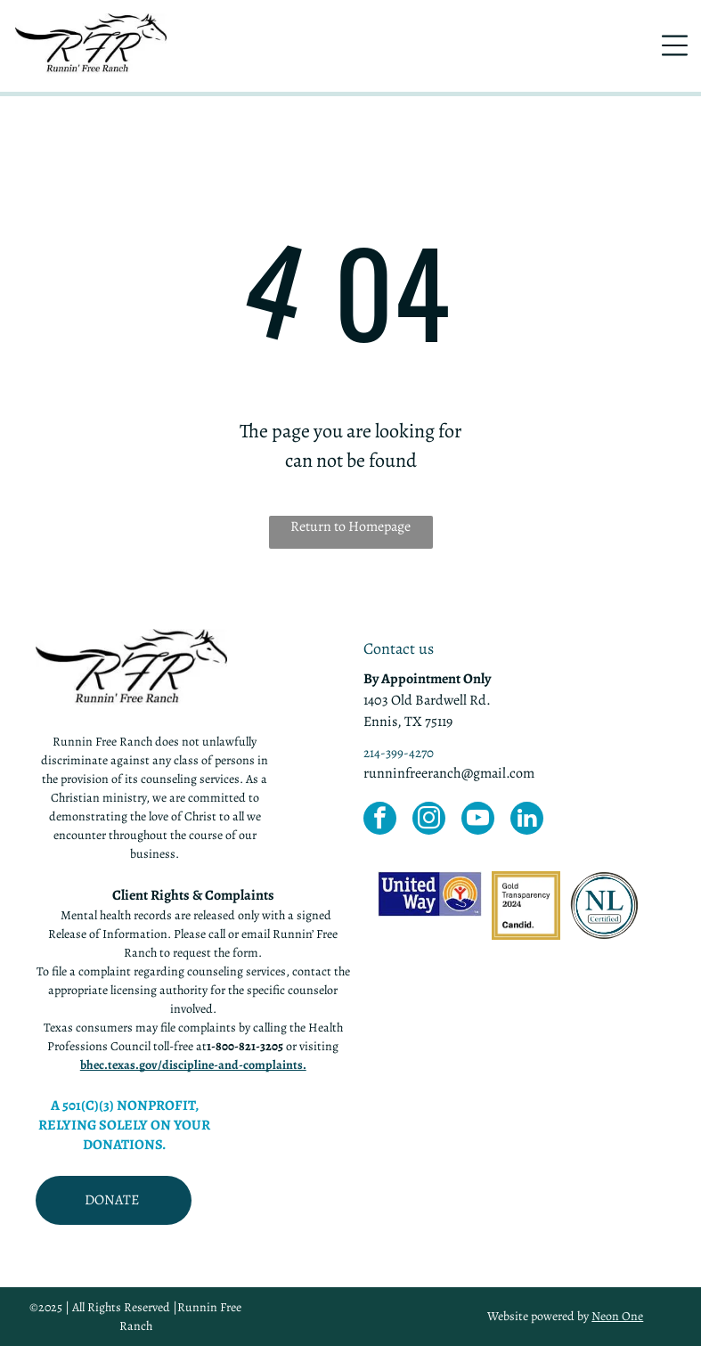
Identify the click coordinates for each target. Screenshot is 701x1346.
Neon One (617, 1316)
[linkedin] (526, 820)
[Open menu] (675, 45)
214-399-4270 (398, 753)
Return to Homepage (350, 526)
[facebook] (379, 820)
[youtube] (477, 820)
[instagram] (428, 820)
